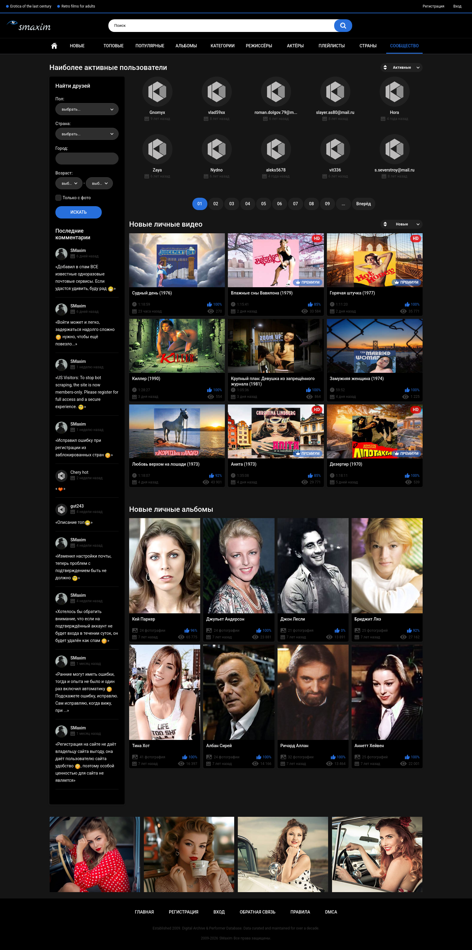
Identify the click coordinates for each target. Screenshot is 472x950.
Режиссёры (259, 45)
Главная (54, 46)
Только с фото (77, 197)
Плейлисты (331, 45)
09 (327, 203)
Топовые (113, 45)
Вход (457, 6)
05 (263, 203)
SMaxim (78, 250)
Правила (300, 912)
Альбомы (186, 45)
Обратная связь (257, 912)
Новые (77, 45)
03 (231, 203)
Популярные (149, 45)
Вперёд (363, 203)
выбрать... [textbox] (71, 109)
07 (295, 203)
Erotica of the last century (30, 6)
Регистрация (433, 6)
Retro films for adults (78, 6)
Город (61, 148)
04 (247, 203)
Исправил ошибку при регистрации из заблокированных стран (83, 447)
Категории (223, 45)
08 (311, 203)
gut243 (77, 506)
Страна (62, 123)
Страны (368, 45)
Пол (59, 98)
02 (215, 203)
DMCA (331, 912)
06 (279, 203)
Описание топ (74, 522)
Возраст (63, 173)
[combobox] (87, 109)
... (343, 203)
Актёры (295, 45)
